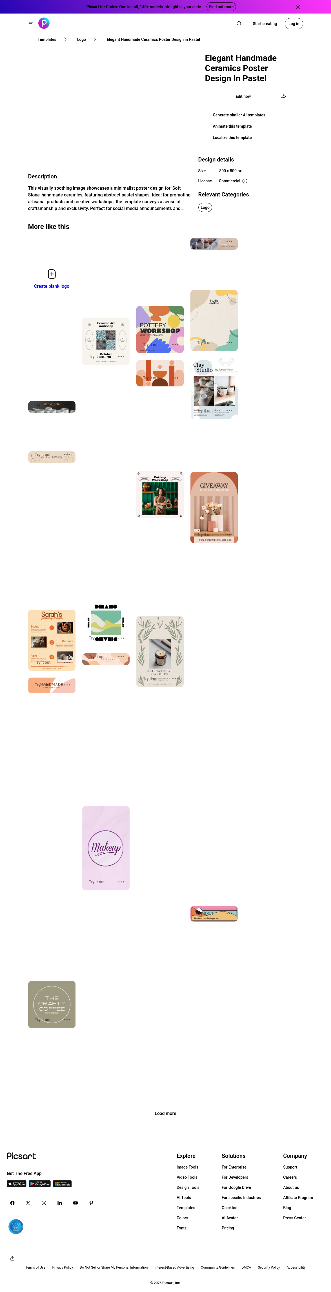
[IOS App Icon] (16, 1185)
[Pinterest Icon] (91, 1203)
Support (290, 1167)
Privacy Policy (62, 1267)
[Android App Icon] (40, 1185)
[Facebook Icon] (12, 1203)
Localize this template (232, 137)
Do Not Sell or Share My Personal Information (114, 1267)
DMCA (246, 1267)
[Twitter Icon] (28, 1203)
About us (291, 1187)
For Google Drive (236, 1187)
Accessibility (296, 1267)
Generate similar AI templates (239, 115)
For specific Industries (241, 1197)
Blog (287, 1207)
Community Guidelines (218, 1267)
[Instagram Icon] (44, 1203)
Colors (182, 1218)
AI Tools (184, 1197)
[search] (239, 23)
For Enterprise (234, 1167)
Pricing (228, 1228)
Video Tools (187, 1177)
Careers (290, 1177)
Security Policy (269, 1267)
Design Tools (188, 1187)
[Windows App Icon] (62, 1185)
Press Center (294, 1218)
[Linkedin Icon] (59, 1203)
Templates (186, 1207)
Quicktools (231, 1207)
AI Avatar (230, 1218)
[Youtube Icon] (75, 1203)
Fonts (181, 1228)
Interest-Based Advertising (174, 1267)
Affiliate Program (298, 1197)
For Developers (235, 1177)
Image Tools (187, 1167)
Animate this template (232, 126)
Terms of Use (35, 1267)
